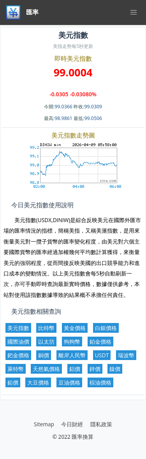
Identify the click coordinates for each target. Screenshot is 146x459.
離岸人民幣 (72, 355)
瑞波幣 (126, 355)
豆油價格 (69, 382)
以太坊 (46, 341)
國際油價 (18, 341)
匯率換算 (82, 436)
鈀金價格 (18, 355)
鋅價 (95, 368)
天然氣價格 (46, 368)
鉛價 (12, 382)
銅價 (43, 355)
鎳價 (114, 368)
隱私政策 (101, 424)
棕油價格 (100, 382)
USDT (102, 355)
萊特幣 (15, 368)
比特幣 (46, 328)
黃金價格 (75, 328)
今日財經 (72, 424)
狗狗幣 (72, 341)
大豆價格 (38, 382)
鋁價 (74, 368)
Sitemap (44, 424)
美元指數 (18, 328)
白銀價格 (106, 328)
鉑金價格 (100, 341)
